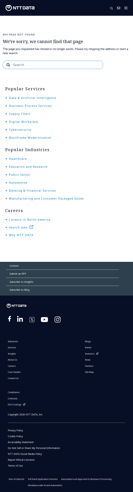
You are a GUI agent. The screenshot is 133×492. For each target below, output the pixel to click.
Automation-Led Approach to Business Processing (86, 479)
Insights (12, 353)
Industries (13, 341)
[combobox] (53, 65)
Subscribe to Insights (21, 281)
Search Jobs (18, 227)
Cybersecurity (20, 130)
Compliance (14, 392)
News (88, 359)
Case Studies (14, 372)
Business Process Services (30, 106)
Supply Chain (19, 114)
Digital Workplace (23, 122)
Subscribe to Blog (19, 289)
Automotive (18, 183)
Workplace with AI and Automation (45, 485)
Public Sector (19, 175)
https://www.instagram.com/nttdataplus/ (58, 320)
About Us (12, 359)
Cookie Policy (15, 436)
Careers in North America (30, 220)
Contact (14, 265)
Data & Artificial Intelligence (32, 98)
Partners (89, 366)
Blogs (88, 341)
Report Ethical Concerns (21, 459)
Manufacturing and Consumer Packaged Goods (46, 198)
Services (12, 347)
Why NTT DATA (21, 235)
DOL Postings (14, 404)
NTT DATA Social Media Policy (25, 454)
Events (88, 347)
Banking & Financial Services (32, 190)
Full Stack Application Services (43, 479)
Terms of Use (15, 465)
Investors (90, 353)
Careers (12, 366)
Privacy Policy (15, 430)
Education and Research (28, 167)
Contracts (12, 398)
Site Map (89, 372)
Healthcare (18, 159)
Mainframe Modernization (30, 138)
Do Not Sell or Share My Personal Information (34, 448)
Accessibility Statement (21, 442)
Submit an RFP (18, 273)
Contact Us (118, 8)
